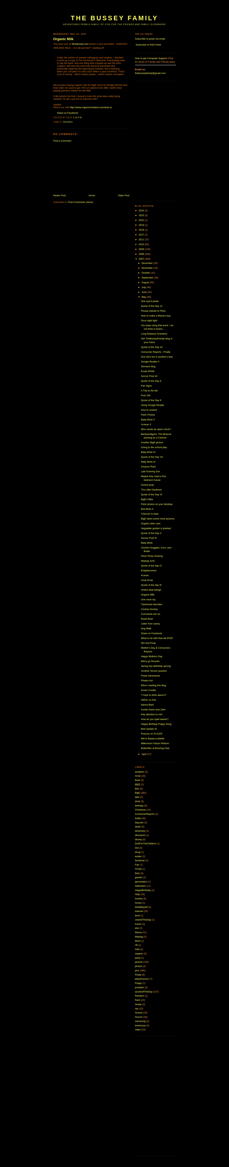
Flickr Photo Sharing (152, 556)
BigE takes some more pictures (157, 518)
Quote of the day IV (151, 565)
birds (137, 801)
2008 (142, 254)
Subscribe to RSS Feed (148, 44)
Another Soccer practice (154, 670)
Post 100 (145, 395)
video (138, 1029)
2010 (142, 244)
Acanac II (146, 424)
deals (138, 826)
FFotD (138, 869)
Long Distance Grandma (154, 333)
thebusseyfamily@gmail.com (150, 73)
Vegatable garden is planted (156, 528)
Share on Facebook (67, 113)
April (144, 754)
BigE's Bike (147, 499)
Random (139, 995)
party (137, 957)
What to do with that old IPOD (157, 638)
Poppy (138, 983)
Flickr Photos (148, 414)
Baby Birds (147, 542)
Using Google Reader (152, 405)
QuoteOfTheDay (144, 991)
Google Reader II (150, 361)
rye (136, 1008)
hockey (139, 898)
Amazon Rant (148, 466)
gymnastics (141, 881)
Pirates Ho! (147, 680)
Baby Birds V (148, 419)
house (138, 902)
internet (139, 911)
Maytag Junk (148, 560)
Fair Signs (146, 385)
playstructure (142, 978)
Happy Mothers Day (151, 656)
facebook (140, 860)
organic (68, 122)
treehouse (140, 1025)
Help (137, 894)
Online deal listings (151, 589)
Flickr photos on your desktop (157, 504)
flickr (137, 873)
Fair (137, 864)
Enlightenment (148, 570)
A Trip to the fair (149, 390)
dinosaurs (140, 835)
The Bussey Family (114, 18)
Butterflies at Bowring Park (155, 748)
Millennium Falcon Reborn (155, 743)
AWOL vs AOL (148, 699)
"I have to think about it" (153, 695)
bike (137, 797)
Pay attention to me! (152, 714)
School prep (147, 484)
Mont (137, 941)
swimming (140, 1021)
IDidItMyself (141, 907)
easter (138, 856)
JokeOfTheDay (143, 919)
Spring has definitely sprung (156, 666)
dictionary (140, 830)
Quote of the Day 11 (152, 306)
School (138, 1012)
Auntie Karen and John (153, 709)
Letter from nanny (150, 623)
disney (138, 839)
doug (137, 852)
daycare (139, 822)
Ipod (137, 915)
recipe (138, 1004)
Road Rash (147, 618)
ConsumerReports (145, 814)
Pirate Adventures (150, 675)
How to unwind (149, 410)
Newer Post (59, 195)
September (148, 277)
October (146, 272)
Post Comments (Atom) (80, 202)
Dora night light (149, 320)
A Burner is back (150, 513)
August (146, 282)
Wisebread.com (80, 44)
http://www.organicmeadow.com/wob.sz (91, 107)
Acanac (145, 575)
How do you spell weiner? (154, 719)
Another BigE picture (152, 442)
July (144, 287)
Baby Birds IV (148, 452)
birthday (139, 805)
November (147, 268)
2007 (142, 258)
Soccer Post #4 (149, 376)
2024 (142, 210)
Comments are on (150, 614)
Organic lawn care (150, 523)
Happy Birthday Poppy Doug (156, 724)
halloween (140, 885)
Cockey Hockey (149, 609)
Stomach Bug (148, 366)
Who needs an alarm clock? (156, 429)
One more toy (148, 599)
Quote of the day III (151, 585)
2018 (142, 229)
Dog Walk (146, 628)
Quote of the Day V (151, 533)
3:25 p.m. (77, 118)
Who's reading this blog (153, 685)
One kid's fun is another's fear (157, 356)
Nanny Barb (147, 704)
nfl (136, 945)
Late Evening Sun (150, 471)
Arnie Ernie (147, 580)
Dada (138, 818)
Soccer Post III (149, 538)
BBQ (137, 784)
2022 (142, 220)
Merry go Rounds (150, 661)
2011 (142, 239)
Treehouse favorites (151, 604)
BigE (137, 792)
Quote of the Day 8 (151, 400)
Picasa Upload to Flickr (153, 310)
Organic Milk (63, 39)
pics (137, 970)
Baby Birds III (148, 461)
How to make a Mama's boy (156, 315)
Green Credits (148, 690)
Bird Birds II (147, 509)
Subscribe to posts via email (150, 38)
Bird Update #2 (149, 728)
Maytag (139, 936)
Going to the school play (154, 447)
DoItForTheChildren (145, 843)
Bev (137, 788)
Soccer (138, 1017)
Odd (137, 949)
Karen (138, 924)
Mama (138, 932)
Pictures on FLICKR (151, 733)
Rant (137, 1000)
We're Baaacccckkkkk (152, 738)
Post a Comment (62, 140)
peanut (138, 962)
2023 (142, 215)
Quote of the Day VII (152, 457)
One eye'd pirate (150, 301)
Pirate (138, 974)
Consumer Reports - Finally (155, 352)
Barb (137, 780)
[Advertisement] (121, 8)
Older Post (123, 195)
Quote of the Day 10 (152, 347)
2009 (142, 249)
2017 (142, 234)
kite (137, 928)
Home (92, 195)
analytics (139, 771)
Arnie (138, 775)
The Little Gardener (151, 489)
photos (138, 966)
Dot (137, 847)
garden (138, 877)
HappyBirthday (143, 890)
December (147, 263)
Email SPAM (147, 371)
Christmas (140, 809)
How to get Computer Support (151, 58)
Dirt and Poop (148, 643)
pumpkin (139, 987)
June (144, 292)
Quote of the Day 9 (151, 381)
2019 (142, 225)
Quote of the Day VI (151, 494)
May (144, 297)
